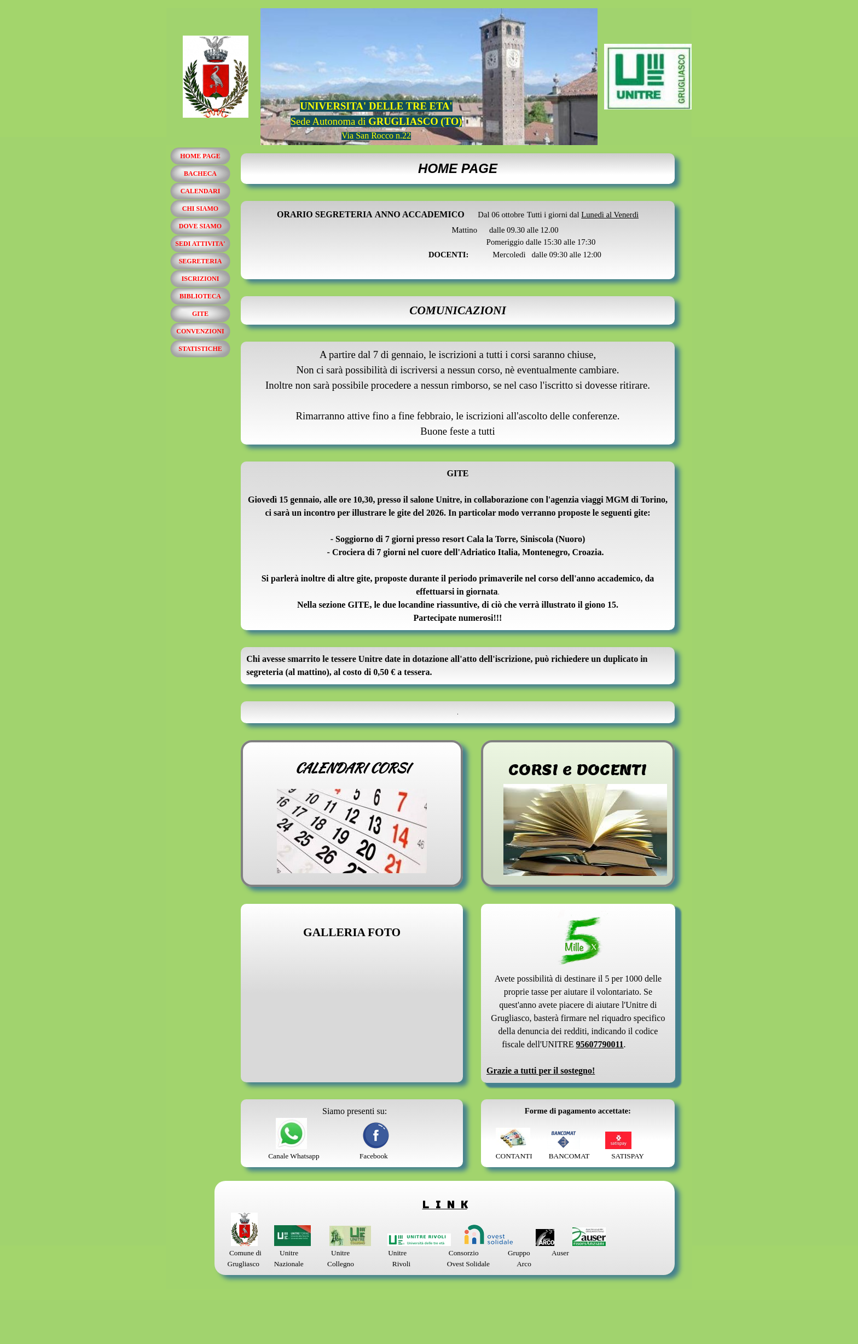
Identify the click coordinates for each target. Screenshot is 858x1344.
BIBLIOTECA (200, 296)
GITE (200, 314)
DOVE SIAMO (200, 226)
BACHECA (200, 173)
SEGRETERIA (200, 261)
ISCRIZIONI (200, 278)
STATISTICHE (200, 349)
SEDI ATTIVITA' (200, 243)
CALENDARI (201, 191)
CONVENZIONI (200, 331)
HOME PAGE (200, 156)
